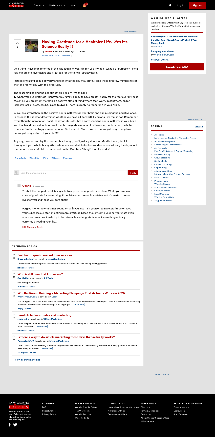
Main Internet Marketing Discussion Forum (175, 138)
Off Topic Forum (162, 190)
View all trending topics (26, 359)
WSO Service (147, 421)
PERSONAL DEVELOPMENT (56, 55)
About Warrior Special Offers (155, 417)
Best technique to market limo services (44, 255)
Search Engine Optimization (168, 144)
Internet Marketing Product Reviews (172, 174)
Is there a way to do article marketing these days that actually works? (66, 337)
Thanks (28, 227)
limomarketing (25, 259)
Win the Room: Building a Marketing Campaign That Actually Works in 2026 (71, 293)
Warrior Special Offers (86, 407)
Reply (133, 172)
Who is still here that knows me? (40, 274)
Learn (74, 5)
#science (67, 158)
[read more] (79, 304)
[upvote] (17, 45)
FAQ (44, 407)
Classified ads (82, 417)
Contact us (146, 414)
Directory (145, 407)
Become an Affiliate (117, 414)
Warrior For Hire (83, 414)
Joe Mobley (23, 278)
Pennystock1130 (25, 340)
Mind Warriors (161, 177)
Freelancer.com (181, 407)
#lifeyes (55, 158)
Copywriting (160, 167)
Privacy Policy (49, 414)
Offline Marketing (52, 318)
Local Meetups (161, 193)
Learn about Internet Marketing (123, 407)
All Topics (159, 134)
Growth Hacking (162, 157)
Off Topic (48, 278)
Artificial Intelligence (164, 141)
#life (45, 158)
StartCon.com (180, 414)
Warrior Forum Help (164, 197)
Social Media (160, 160)
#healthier (34, 158)
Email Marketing (162, 154)
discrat (48, 51)
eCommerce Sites (163, 170)
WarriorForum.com (27, 296)
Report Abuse (49, 410)
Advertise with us (116, 410)
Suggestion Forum (163, 200)
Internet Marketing (55, 259)
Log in (180, 5)
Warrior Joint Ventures (165, 187)
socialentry (23, 318)
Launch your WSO (177, 67)
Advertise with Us (130, 31)
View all (199, 126)
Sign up (197, 5)
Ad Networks (160, 147)
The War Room (82, 410)
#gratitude (20, 158)
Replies (22, 267)
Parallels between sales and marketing (44, 315)
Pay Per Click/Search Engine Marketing (173, 151)
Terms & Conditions (150, 410)
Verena (158, 46)
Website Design (162, 183)
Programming (161, 180)
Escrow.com (179, 410)
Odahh (27, 185)
